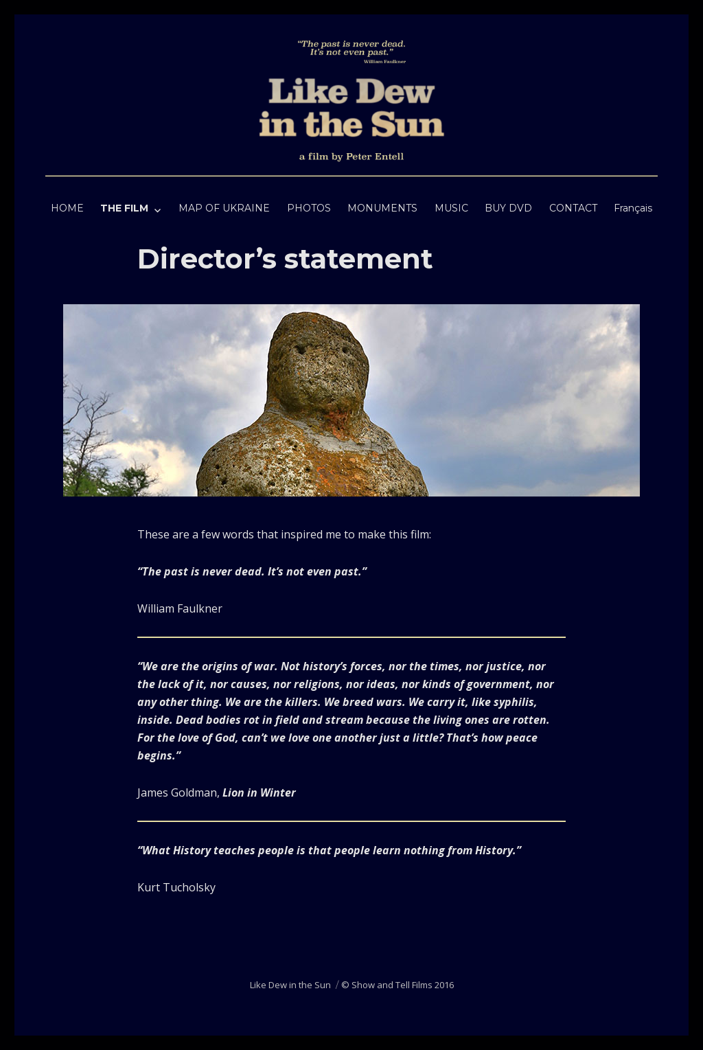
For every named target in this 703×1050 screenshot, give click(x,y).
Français (633, 208)
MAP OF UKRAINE (224, 208)
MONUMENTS (382, 208)
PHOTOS (309, 208)
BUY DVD (508, 208)
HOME (67, 208)
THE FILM (124, 208)
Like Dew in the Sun (290, 985)
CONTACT (573, 208)
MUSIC (451, 208)
